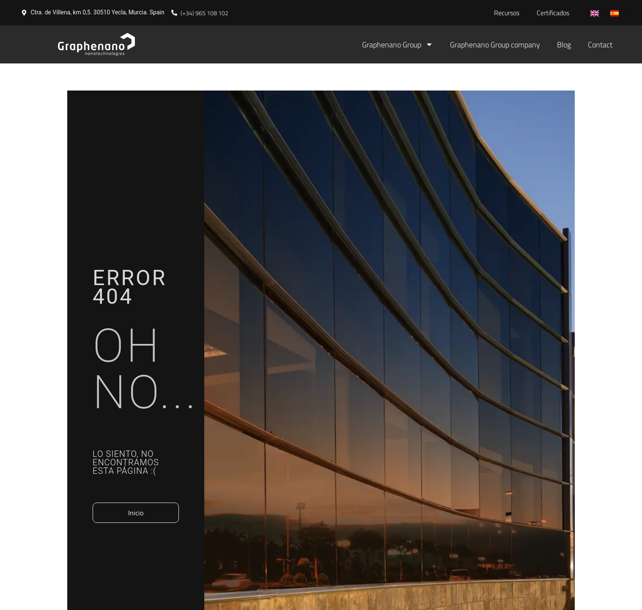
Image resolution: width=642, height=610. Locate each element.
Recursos (506, 13)
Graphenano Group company (495, 44)
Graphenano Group (397, 44)
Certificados (553, 13)
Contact (600, 44)
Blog (564, 44)
